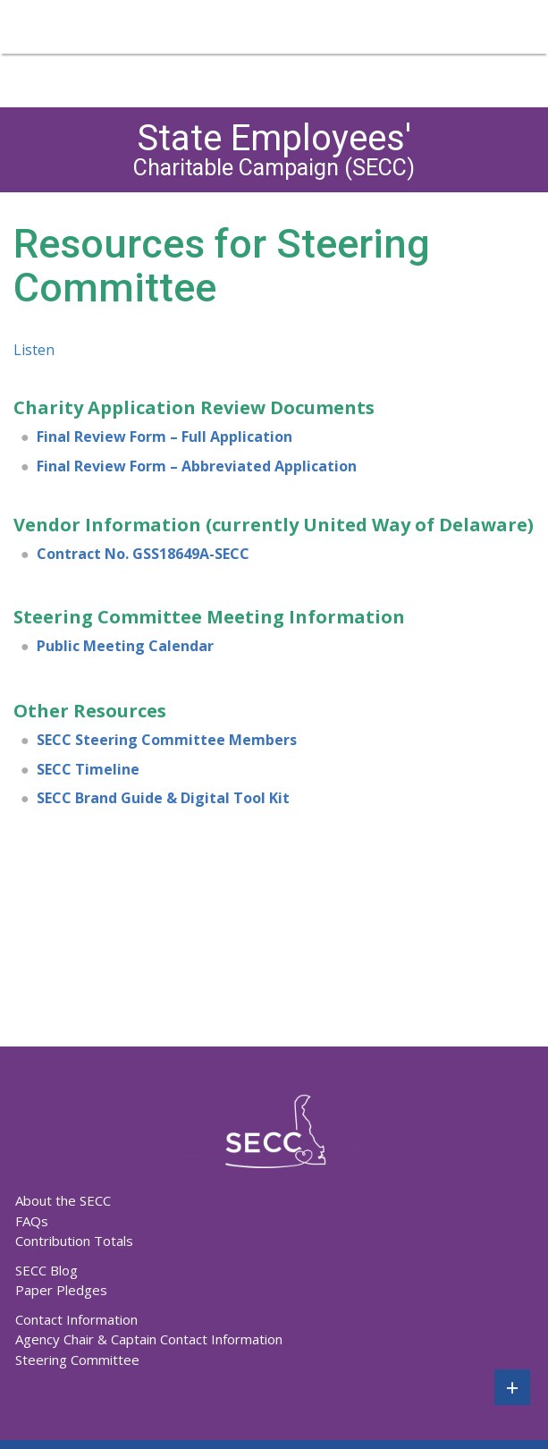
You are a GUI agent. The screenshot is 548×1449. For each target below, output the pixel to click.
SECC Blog (46, 1270)
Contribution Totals (74, 1241)
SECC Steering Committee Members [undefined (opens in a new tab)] (167, 740)
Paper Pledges (61, 1290)
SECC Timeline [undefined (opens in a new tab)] (88, 769)
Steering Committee (77, 1359)
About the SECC (63, 1200)
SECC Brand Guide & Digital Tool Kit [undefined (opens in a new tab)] (163, 798)
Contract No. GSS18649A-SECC (143, 554)
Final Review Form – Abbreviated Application (197, 466)
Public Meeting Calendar (125, 646)
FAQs (31, 1221)
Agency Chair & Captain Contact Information (148, 1339)
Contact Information (76, 1319)
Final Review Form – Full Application (164, 436)
